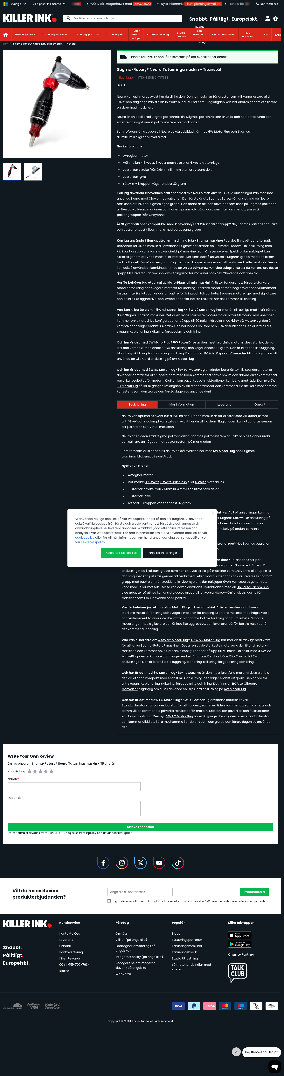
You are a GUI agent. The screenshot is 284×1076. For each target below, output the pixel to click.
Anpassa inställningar (163, 553)
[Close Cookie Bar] (213, 512)
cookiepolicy (84, 537)
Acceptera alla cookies (121, 553)
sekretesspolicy (93, 542)
